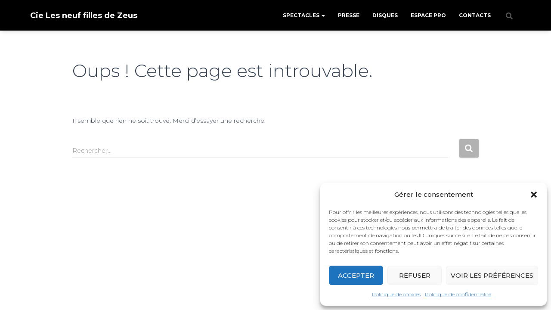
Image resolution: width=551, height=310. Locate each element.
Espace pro (428, 15)
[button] (533, 194)
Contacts (475, 15)
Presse (348, 15)
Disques (385, 15)
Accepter (356, 275)
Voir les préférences (492, 275)
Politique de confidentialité (458, 294)
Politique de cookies (396, 294)
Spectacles (304, 15)
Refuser (414, 275)
